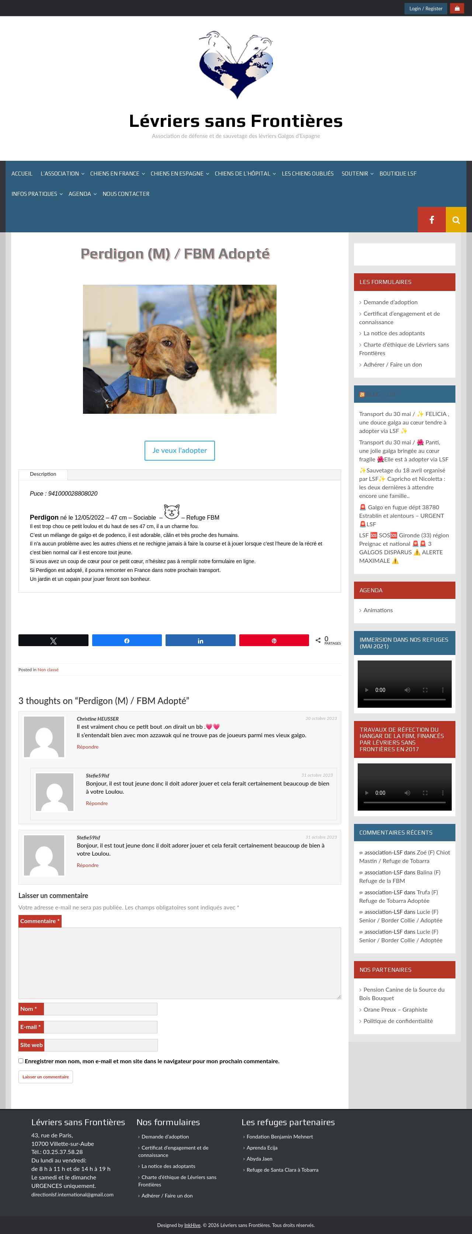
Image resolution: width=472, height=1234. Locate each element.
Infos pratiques (34, 194)
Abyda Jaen (260, 1158)
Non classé (48, 669)
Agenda (80, 194)
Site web (31, 1044)
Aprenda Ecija (262, 1147)
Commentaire (40, 920)
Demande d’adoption (391, 301)
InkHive (192, 1225)
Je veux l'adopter (180, 450)
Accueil (21, 173)
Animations (378, 609)
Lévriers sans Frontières (236, 120)
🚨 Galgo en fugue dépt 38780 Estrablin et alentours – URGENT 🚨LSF (401, 515)
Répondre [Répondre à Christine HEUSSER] (87, 746)
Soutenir (355, 173)
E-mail (30, 1026)
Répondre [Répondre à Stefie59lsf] (97, 803)
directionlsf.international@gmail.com (72, 1194)
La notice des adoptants (394, 332)
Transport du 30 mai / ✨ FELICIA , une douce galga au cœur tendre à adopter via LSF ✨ (404, 422)
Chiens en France (114, 173)
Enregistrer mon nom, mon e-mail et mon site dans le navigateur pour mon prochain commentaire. (152, 1060)
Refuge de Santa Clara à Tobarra (283, 1170)
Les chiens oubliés (308, 173)
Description (43, 474)
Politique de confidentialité (398, 1020)
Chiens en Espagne (177, 173)
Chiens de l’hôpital (242, 173)
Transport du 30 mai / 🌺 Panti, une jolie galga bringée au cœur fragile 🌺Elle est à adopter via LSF (404, 450)
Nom (28, 1008)
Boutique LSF (398, 173)
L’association (60, 173)
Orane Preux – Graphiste (396, 1009)
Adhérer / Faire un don (393, 364)
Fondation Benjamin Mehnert (280, 1136)
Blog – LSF (381, 394)
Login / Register (425, 8)
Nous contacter (126, 194)
